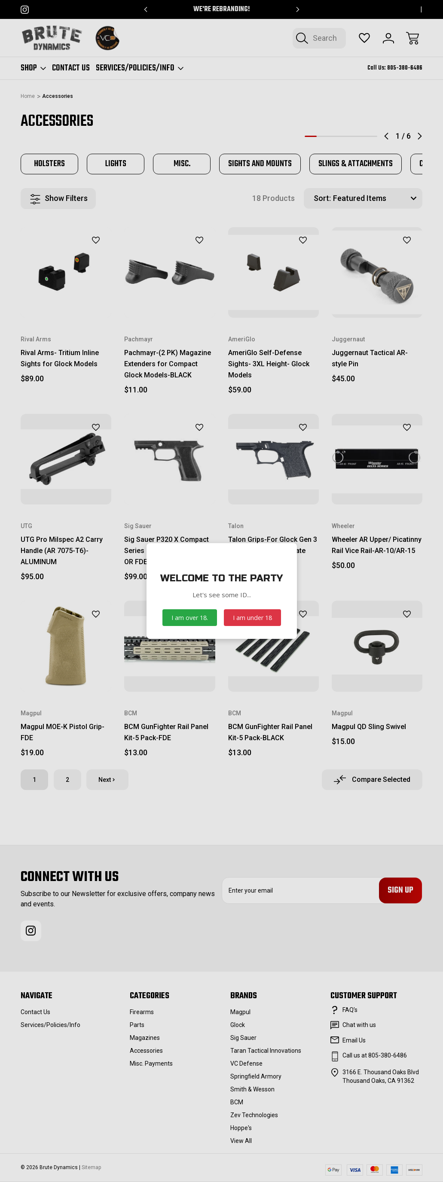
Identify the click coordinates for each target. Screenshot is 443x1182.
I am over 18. (189, 618)
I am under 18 (252, 618)
